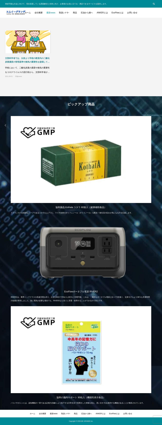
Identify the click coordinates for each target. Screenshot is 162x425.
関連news (18, 76)
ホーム (28, 13)
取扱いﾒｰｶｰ (64, 13)
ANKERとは (102, 13)
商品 (75, 13)
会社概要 (39, 13)
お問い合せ (132, 13)
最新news (50, 13)
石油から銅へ (87, 13)
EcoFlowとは (117, 13)
